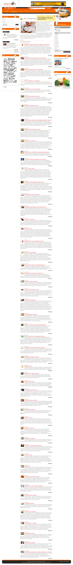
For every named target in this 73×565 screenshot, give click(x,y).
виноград (5, 59)
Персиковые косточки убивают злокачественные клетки (35, 206)
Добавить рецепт (14, 11)
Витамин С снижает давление (30, 140)
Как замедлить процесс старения (31, 400)
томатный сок (10, 77)
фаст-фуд (12, 78)
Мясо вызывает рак (28, 228)
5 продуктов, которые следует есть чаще (32, 476)
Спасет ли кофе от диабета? (30, 168)
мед (15, 67)
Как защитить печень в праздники (31, 281)
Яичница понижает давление (30, 542)
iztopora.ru (45, 562)
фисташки (11, 79)
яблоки (10, 82)
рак (9, 75)
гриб (13, 60)
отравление (6, 71)
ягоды (15, 82)
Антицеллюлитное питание (30, 533)
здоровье (14, 61)
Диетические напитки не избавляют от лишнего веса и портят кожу (37, 44)
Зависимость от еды (28, 454)
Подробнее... (16, 39)
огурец (5, 70)
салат (5, 76)
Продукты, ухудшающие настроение (31, 105)
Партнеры (39, 561)
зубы (4, 62)
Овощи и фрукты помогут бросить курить (32, 129)
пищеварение (11, 72)
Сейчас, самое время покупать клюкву (32, 289)
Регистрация (5, 24)
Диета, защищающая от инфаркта (31, 314)
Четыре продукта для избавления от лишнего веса (34, 273)
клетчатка (8, 63)
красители (5, 66)
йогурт (8, 62)
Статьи (21, 11)
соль (4, 77)
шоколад (6, 82)
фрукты (6, 80)
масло (12, 67)
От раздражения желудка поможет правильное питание (35, 347)
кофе (11, 65)
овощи (12, 69)
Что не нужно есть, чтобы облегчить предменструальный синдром (37, 152)
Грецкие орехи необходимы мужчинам (32, 356)
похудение (10, 74)
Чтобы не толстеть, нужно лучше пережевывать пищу (35, 264)
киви (4, 63)
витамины (11, 59)
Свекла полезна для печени (30, 219)
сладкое (12, 76)
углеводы (6, 78)
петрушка (10, 71)
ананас (5, 58)
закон (9, 61)
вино (14, 58)
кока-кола (6, 65)
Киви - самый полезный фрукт (30, 252)
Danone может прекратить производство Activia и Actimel (35, 159)
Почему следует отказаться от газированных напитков (35, 336)
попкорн (5, 74)
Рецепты (6, 11)
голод (5, 60)
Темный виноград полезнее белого (31, 389)
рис (11, 75)
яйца (5, 83)
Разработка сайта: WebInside (64, 561)
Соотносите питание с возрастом (31, 495)
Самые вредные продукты (29, 503)
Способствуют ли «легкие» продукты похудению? (34, 485)
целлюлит (11, 80)
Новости (25, 18)
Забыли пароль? (5, 25)
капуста (13, 62)
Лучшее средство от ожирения (30, 511)
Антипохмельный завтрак (29, 381)
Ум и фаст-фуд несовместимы (30, 299)
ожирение (10, 70)
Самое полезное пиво (28, 366)
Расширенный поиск (33, 9)
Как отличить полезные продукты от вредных (33, 445)
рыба (14, 75)
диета (5, 61)
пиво (14, 71)
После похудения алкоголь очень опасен (32, 194)
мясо (15, 68)
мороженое (10, 68)
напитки (6, 69)
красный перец (11, 66)
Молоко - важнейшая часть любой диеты (32, 80)
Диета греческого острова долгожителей (32, 96)
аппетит (10, 58)
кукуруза (5, 67)
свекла (7, 76)
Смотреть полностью (66, 87)
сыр (6, 77)
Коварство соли (27, 466)
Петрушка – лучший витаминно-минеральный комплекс (35, 324)
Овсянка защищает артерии (30, 409)
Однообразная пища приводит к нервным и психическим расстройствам (38, 551)
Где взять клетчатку (28, 417)
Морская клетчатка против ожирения (32, 373)
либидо (9, 67)
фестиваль (6, 79)
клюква (14, 63)
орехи (15, 70)
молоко (5, 68)
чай (15, 80)
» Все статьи (16, 51)
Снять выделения (58, 51)
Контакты (43, 561)
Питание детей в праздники (30, 438)
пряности (6, 75)
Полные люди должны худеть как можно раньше (34, 69)
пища (5, 73)
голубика (9, 60)
